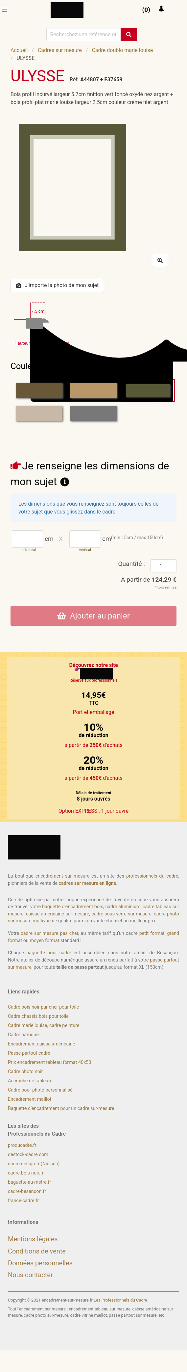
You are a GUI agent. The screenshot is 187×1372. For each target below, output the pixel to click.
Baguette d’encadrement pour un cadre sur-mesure (61, 1108)
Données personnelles (40, 1263)
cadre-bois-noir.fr (25, 1173)
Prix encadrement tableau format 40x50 (49, 1062)
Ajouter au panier (93, 615)
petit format (152, 933)
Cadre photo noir (25, 1071)
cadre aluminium (123, 907)
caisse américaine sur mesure (57, 914)
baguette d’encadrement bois (72, 907)
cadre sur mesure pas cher (49, 933)
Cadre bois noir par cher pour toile (43, 1007)
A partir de (148, 579)
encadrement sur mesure (62, 876)
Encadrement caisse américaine (41, 1044)
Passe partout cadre (29, 1053)
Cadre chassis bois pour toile (38, 1016)
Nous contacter (30, 1275)
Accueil (19, 50)
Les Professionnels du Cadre (120, 1300)
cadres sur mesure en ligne (87, 883)
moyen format (44, 940)
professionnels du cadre (152, 876)
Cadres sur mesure (60, 50)
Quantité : (131, 563)
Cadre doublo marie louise (122, 50)
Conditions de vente (37, 1251)
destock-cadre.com (28, 1154)
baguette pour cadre (48, 953)
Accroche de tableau (29, 1081)
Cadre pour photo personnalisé (40, 1090)
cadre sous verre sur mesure (121, 914)
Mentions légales (33, 1239)
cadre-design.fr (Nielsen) (34, 1164)
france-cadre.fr (23, 1200)
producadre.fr (22, 1145)
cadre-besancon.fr (27, 1191)
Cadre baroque (23, 1035)
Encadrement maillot (29, 1099)
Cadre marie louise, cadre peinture (43, 1025)
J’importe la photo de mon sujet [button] (57, 285)
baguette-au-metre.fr (29, 1182)
